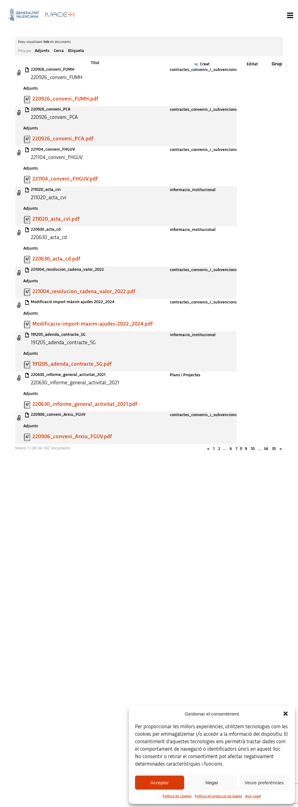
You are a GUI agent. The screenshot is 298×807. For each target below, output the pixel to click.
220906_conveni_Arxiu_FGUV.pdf (72, 436)
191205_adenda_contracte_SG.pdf (72, 364)
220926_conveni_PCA (50, 109)
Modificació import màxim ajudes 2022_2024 (72, 302)
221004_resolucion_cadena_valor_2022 (67, 269)
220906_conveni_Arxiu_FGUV (58, 414)
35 (274, 449)
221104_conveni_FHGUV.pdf (65, 179)
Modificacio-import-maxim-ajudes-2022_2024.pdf (92, 324)
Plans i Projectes (185, 375)
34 (266, 449)
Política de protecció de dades (218, 796)
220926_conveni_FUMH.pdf (65, 99)
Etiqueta (76, 51)
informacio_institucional (193, 190)
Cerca (59, 51)
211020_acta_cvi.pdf (56, 219)
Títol (95, 63)
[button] (285, 714)
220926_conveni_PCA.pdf (63, 139)
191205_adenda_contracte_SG (58, 334)
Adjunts (42, 51)
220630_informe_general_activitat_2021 (68, 375)
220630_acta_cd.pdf (56, 259)
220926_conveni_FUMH (52, 69)
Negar (212, 782)
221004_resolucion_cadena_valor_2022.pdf (83, 291)
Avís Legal (253, 796)
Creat (205, 64)
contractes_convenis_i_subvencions (203, 70)
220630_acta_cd (46, 229)
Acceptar (159, 782)
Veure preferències (264, 782)
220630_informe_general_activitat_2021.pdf (84, 404)
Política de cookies (177, 796)
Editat (252, 64)
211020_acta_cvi (46, 189)
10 (253, 449)
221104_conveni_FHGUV (53, 149)
